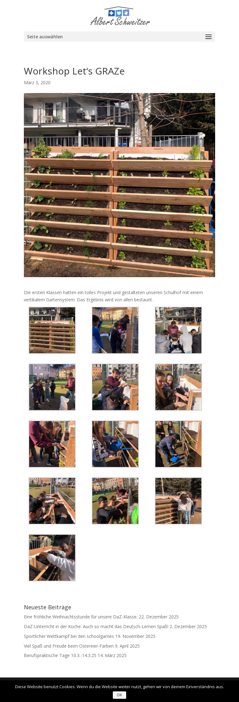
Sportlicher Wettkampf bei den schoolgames (69, 636)
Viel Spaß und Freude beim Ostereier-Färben (69, 646)
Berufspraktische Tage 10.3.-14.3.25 (60, 655)
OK (119, 695)
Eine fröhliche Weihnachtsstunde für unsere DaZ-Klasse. (81, 617)
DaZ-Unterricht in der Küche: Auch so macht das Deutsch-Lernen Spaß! (96, 626)
